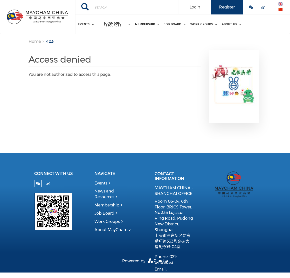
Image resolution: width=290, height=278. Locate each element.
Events (100, 183)
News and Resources (104, 194)
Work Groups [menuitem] (201, 24)
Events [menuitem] (84, 24)
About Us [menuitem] (229, 24)
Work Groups (107, 221)
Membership (106, 205)
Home (34, 41)
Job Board (104, 213)
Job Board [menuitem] (172, 24)
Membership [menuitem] (145, 24)
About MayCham (111, 229)
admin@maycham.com (178, 275)
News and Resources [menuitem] (112, 24)
